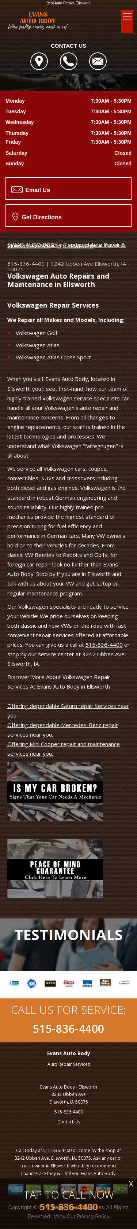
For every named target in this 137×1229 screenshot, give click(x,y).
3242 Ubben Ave (72, 263)
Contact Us (68, 1122)
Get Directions (37, 216)
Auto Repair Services (68, 1064)
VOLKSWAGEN (75, 246)
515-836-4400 (26, 263)
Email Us (30, 189)
